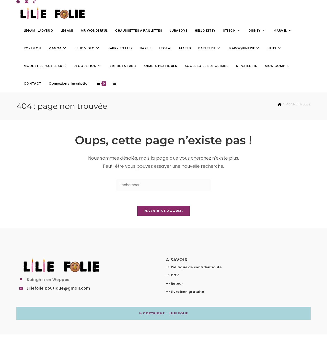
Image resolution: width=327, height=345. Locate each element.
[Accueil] (279, 104)
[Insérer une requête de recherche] (163, 185)
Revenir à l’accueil (163, 211)
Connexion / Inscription (69, 83)
